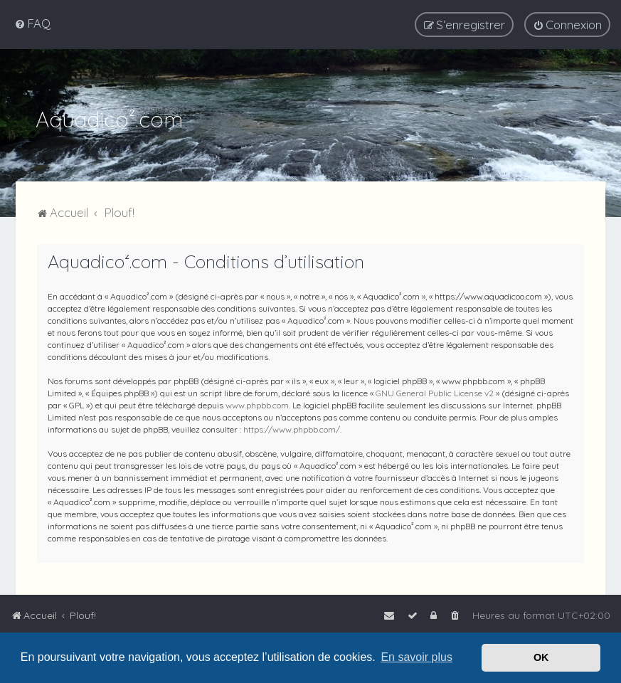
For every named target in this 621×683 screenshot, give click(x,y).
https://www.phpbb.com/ (291, 429)
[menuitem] (32, 23)
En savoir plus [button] (416, 657)
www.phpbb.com (257, 405)
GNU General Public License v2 (435, 393)
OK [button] (541, 657)
